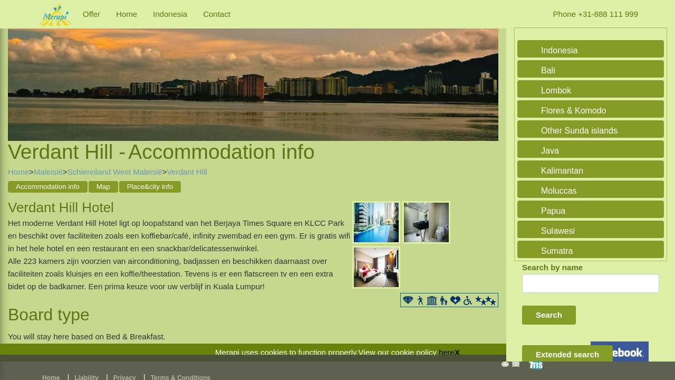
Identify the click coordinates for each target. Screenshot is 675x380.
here (447, 352)
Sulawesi (558, 230)
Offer (91, 14)
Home (126, 14)
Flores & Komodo (573, 110)
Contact (216, 14)
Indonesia (170, 14)
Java (550, 150)
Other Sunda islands (579, 130)
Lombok (556, 90)
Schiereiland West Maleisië (115, 171)
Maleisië (48, 171)
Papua (553, 210)
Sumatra (557, 250)
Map (103, 187)
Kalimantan (562, 170)
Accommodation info (48, 187)
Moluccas (559, 190)
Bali (548, 70)
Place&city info (150, 187)
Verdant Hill (187, 171)
